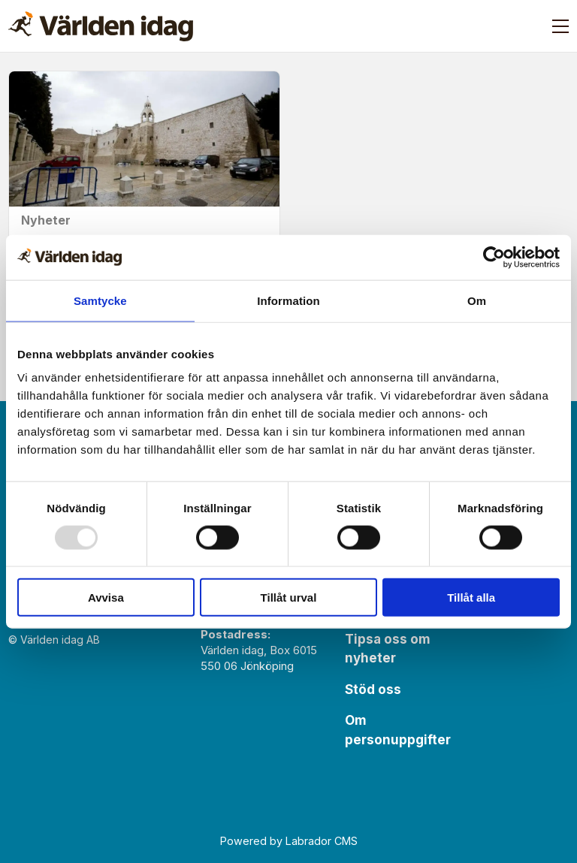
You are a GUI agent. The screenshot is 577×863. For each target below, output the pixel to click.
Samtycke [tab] (100, 300)
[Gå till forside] (100, 26)
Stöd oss (373, 689)
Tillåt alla (471, 597)
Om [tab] (476, 300)
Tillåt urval (289, 597)
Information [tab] (288, 300)
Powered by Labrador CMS (289, 840)
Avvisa (106, 597)
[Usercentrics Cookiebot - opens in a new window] (494, 257)
